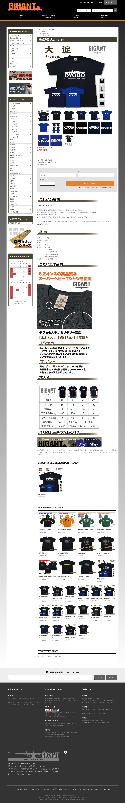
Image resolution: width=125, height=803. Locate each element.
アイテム (110, 2)
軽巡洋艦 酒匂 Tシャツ (96, 598)
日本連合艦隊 (46, 35)
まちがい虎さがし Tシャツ (84, 553)
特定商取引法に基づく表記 (107, 187)
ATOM (108, 789)
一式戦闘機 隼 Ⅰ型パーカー (104, 529)
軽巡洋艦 (45, 33)
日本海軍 (45, 31)
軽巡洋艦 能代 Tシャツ (109, 598)
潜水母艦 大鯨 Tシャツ (70, 637)
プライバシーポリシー (74, 789)
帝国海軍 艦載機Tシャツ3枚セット (47, 576)
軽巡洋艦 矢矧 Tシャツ (44, 617)
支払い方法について (25, 789)
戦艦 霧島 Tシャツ (42, 494)
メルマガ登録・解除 (87, 2)
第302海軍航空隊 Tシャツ (44, 636)
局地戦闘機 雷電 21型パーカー (85, 529)
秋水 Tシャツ (81, 616)
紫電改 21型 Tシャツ (70, 616)
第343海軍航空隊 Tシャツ (57, 636)
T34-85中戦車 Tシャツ (83, 576)
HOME (21, 17)
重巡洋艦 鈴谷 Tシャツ (102, 579)
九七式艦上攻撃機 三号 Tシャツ (66, 553)
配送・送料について (37, 789)
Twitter (76, 17)
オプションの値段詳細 (85, 187)
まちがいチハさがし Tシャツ (104, 553)
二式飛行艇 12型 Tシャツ (70, 597)
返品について (95, 187)
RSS (104, 789)
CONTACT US (103, 17)
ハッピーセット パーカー (45, 529)
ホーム (39, 29)
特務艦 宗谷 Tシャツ (57, 598)
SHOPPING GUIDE (48, 17)
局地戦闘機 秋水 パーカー (64, 529)
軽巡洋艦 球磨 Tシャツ (57, 617)
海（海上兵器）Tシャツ (49, 29)
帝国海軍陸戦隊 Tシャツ (64, 576)
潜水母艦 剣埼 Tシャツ (96, 617)
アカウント (99, 2)
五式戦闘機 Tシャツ (44, 553)
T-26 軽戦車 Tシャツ (83, 635)
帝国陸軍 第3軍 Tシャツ (109, 617)
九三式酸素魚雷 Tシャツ (44, 597)
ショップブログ (98, 789)
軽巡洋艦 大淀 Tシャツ (83, 598)
